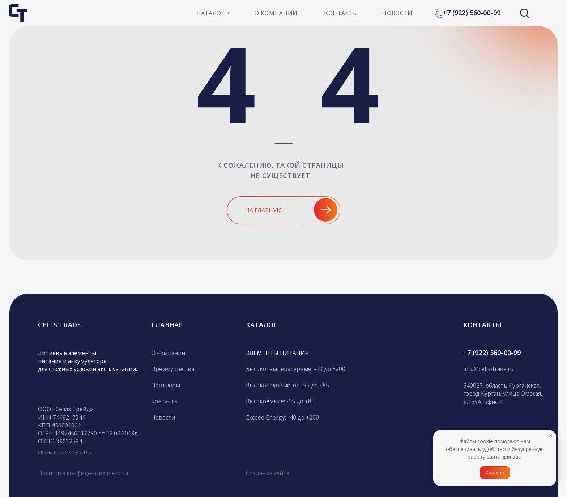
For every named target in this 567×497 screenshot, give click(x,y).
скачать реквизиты (65, 452)
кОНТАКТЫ (482, 324)
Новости (163, 417)
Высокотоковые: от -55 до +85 (287, 385)
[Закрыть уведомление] (550, 435)
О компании (168, 353)
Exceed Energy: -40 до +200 (282, 417)
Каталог (262, 324)
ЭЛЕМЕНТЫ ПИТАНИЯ (277, 353)
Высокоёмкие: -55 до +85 (280, 401)
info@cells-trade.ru (488, 369)
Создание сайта (267, 473)
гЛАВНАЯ (167, 324)
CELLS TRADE (59, 324)
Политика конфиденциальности (83, 473)
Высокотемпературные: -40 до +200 (295, 369)
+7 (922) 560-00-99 (471, 12)
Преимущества (172, 369)
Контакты (165, 401)
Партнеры (165, 385)
